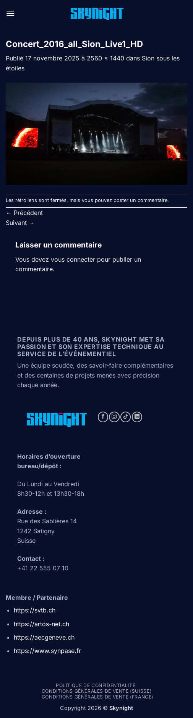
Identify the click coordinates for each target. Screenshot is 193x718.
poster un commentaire (140, 200)
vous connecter (73, 259)
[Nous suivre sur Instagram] (114, 417)
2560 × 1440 (105, 58)
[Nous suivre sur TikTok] (125, 417)
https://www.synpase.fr (47, 651)
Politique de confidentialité (95, 685)
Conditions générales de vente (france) (97, 697)
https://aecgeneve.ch (44, 637)
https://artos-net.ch (41, 624)
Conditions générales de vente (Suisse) (96, 691)
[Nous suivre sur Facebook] (103, 417)
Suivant (20, 222)
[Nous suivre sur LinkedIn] (137, 417)
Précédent (24, 213)
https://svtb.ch (34, 610)
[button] (10, 13)
